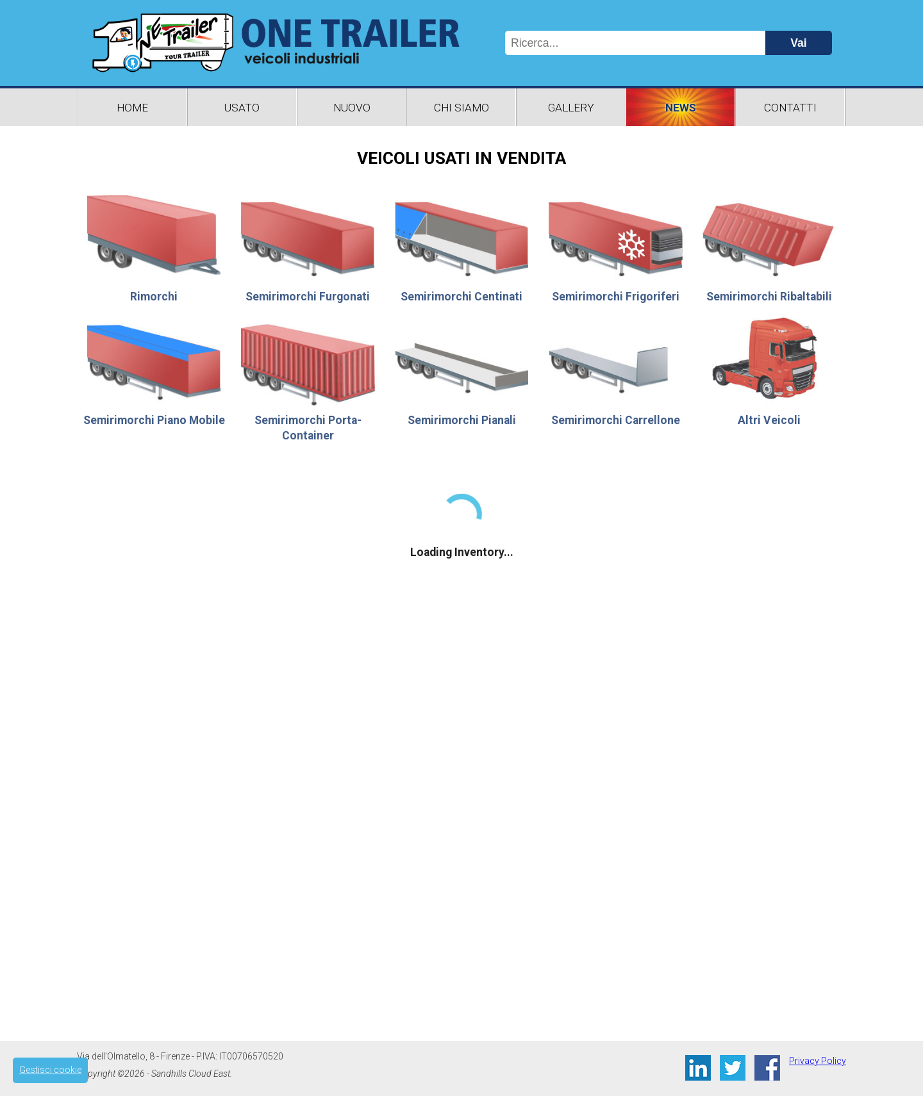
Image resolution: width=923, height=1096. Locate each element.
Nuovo (351, 107)
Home (132, 107)
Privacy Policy (817, 1061)
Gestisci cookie (50, 1070)
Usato (242, 107)
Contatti (790, 107)
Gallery (571, 107)
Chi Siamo (461, 107)
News (680, 107)
